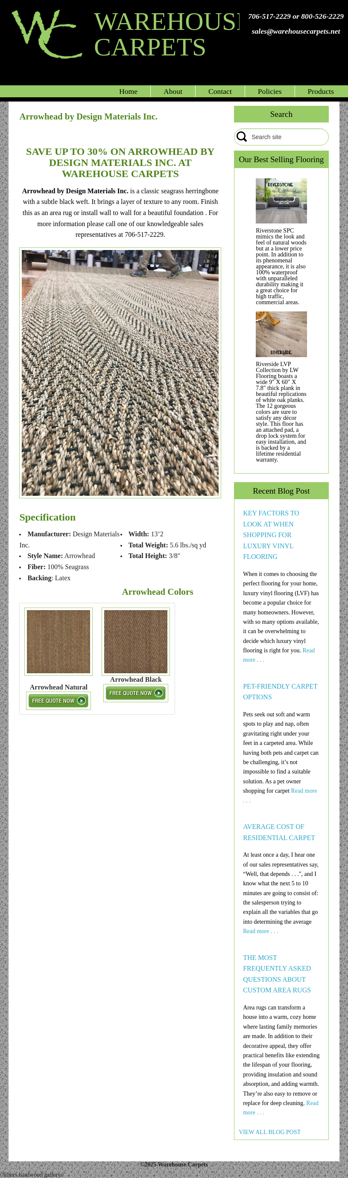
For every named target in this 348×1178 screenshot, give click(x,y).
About (173, 91)
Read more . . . (260, 931)
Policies (270, 91)
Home (128, 91)
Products (321, 91)
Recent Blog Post (281, 490)
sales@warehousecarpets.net (296, 31)
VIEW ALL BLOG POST (270, 1132)
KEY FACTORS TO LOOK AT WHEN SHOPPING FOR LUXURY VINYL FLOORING (271, 534)
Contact (220, 91)
